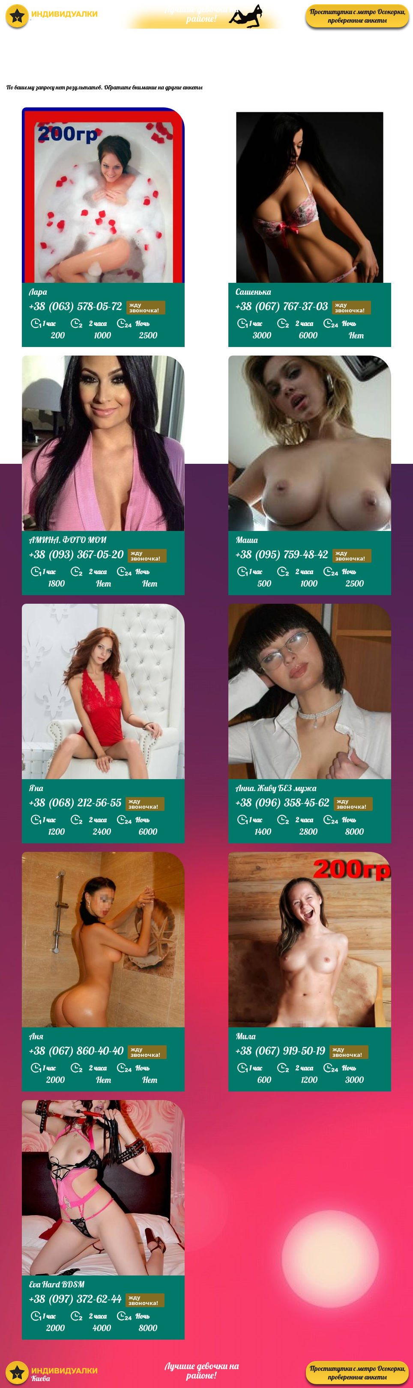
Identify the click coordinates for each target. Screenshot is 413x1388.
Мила (245, 1036)
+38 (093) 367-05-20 (98, 556)
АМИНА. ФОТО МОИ (67, 539)
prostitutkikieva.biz (355, 54)
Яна (36, 788)
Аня (36, 1036)
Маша (246, 539)
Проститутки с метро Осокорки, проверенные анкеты (357, 15)
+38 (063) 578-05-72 (97, 307)
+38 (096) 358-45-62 (304, 804)
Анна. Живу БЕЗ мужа (276, 788)
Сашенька (253, 291)
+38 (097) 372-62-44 (97, 1300)
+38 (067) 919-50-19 (302, 1052)
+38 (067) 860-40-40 (98, 1052)
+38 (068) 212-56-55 (97, 804)
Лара (38, 291)
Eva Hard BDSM (56, 1284)
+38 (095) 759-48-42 (303, 556)
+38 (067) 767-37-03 (303, 307)
